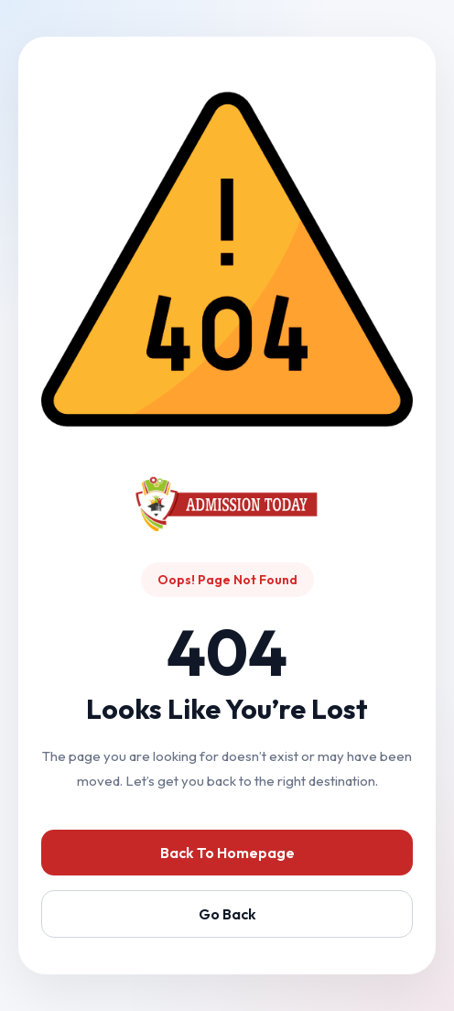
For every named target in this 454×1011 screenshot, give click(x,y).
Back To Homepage (227, 852)
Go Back (227, 914)
